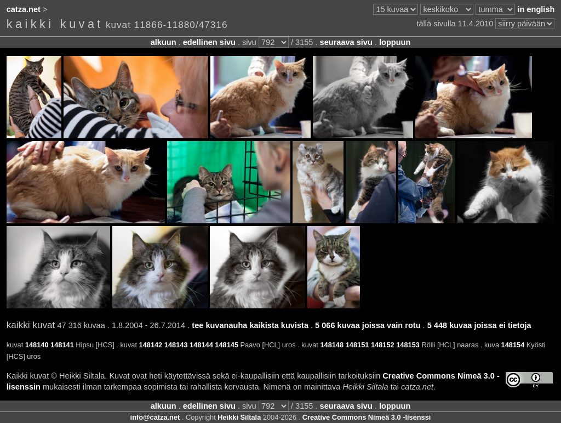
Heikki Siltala (239, 417)
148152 (382, 345)
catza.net (24, 9)
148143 (176, 345)
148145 (226, 345)
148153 (408, 345)
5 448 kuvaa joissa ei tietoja (479, 325)
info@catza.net (155, 417)
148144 (201, 345)
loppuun (394, 42)
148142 (151, 345)
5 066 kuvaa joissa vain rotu (367, 325)
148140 (37, 345)
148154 (513, 345)
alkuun (163, 42)
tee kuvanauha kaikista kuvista (250, 325)
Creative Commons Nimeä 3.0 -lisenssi (366, 417)
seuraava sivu (346, 42)
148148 (332, 345)
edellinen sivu (209, 42)
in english (535, 9)
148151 (357, 345)
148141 (62, 345)
